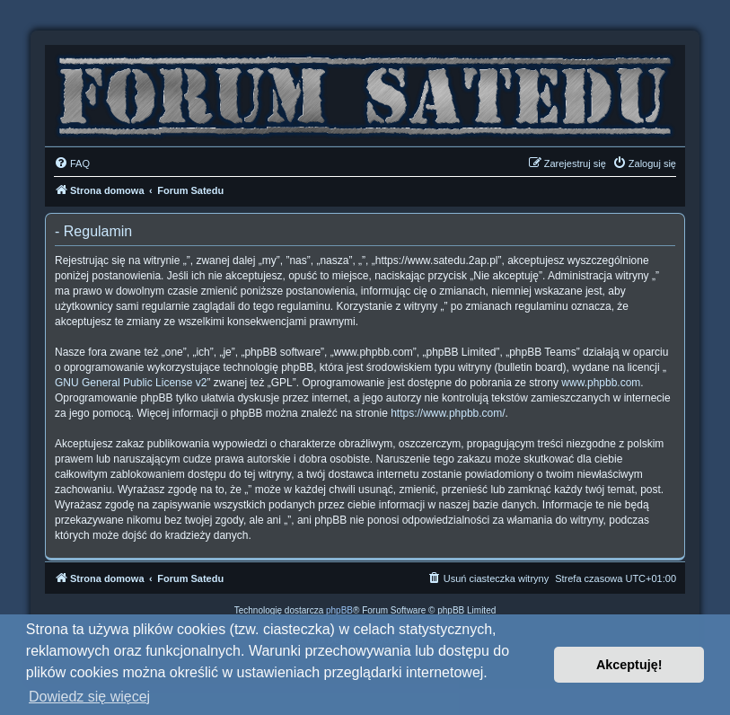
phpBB (339, 610)
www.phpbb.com (600, 382)
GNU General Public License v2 (131, 382)
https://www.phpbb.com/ (448, 413)
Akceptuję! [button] (629, 665)
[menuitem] (72, 163)
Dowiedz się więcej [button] (89, 696)
